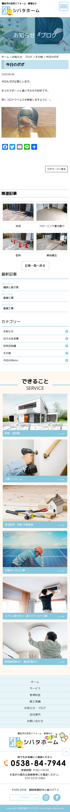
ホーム (5, 57)
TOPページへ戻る (56, 169)
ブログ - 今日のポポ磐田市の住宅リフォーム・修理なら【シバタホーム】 (24, 10)
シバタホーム (35, 742)
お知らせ (8, 331)
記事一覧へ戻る (35, 266)
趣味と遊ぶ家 (11, 287)
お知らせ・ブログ (22, 57)
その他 (39, 57)
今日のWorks (10, 360)
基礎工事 (8, 297)
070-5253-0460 (35, 778)
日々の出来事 (11, 338)
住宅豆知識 (9, 346)
